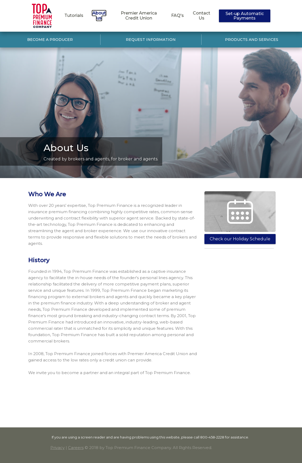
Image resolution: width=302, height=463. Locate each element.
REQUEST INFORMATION (151, 39)
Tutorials (73, 15)
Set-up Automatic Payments (245, 16)
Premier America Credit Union (139, 16)
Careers (76, 447)
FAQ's (177, 15)
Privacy (57, 447)
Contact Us (201, 16)
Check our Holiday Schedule (240, 238)
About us (99, 16)
